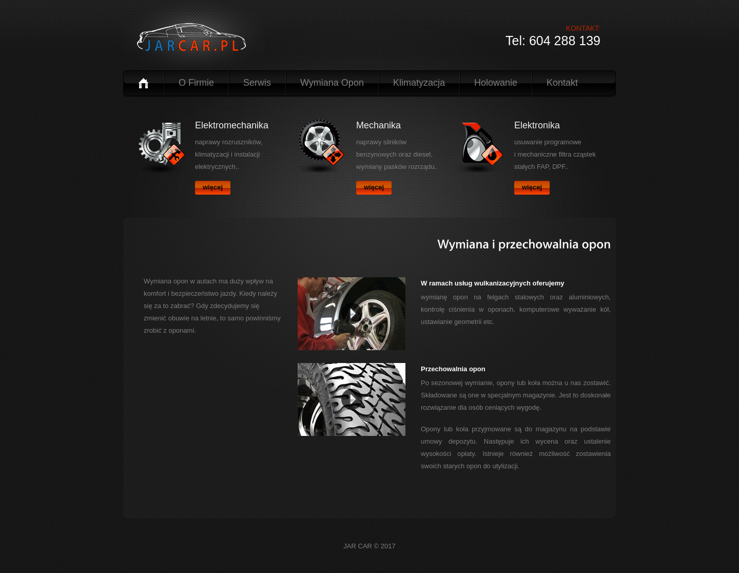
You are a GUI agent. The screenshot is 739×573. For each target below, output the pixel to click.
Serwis (257, 83)
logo (196, 37)
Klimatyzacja (419, 83)
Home (143, 83)
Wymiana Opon (332, 83)
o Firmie (196, 83)
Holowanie (495, 83)
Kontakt (562, 83)
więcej (213, 187)
